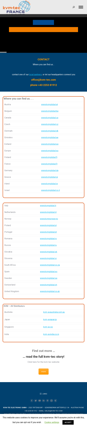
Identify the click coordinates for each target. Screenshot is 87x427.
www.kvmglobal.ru (48, 245)
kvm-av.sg (48, 327)
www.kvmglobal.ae (49, 137)
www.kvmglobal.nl (48, 212)
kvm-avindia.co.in (51, 334)
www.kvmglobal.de (49, 170)
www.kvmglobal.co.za (50, 265)
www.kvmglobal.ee (49, 144)
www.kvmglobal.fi (49, 157)
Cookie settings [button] (51, 422)
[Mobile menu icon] (80, 7)
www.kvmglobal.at (49, 104)
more (43, 372)
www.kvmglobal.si (48, 258)
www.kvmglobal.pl (48, 225)
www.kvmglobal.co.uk (50, 291)
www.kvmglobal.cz (49, 124)
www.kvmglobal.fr (49, 164)
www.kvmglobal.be (49, 111)
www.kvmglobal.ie (49, 183)
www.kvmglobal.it (48, 205)
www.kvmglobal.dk (49, 131)
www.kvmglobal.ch (48, 285)
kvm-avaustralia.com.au (54, 312)
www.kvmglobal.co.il (50, 190)
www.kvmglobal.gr (49, 177)
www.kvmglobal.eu (49, 150)
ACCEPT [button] (68, 422)
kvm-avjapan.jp (50, 319)
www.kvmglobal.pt (48, 232)
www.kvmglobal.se (48, 278)
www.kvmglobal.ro (48, 238)
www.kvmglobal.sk (48, 252)
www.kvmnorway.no (49, 219)
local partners (35, 74)
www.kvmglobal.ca (49, 117)
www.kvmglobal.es (48, 271)
